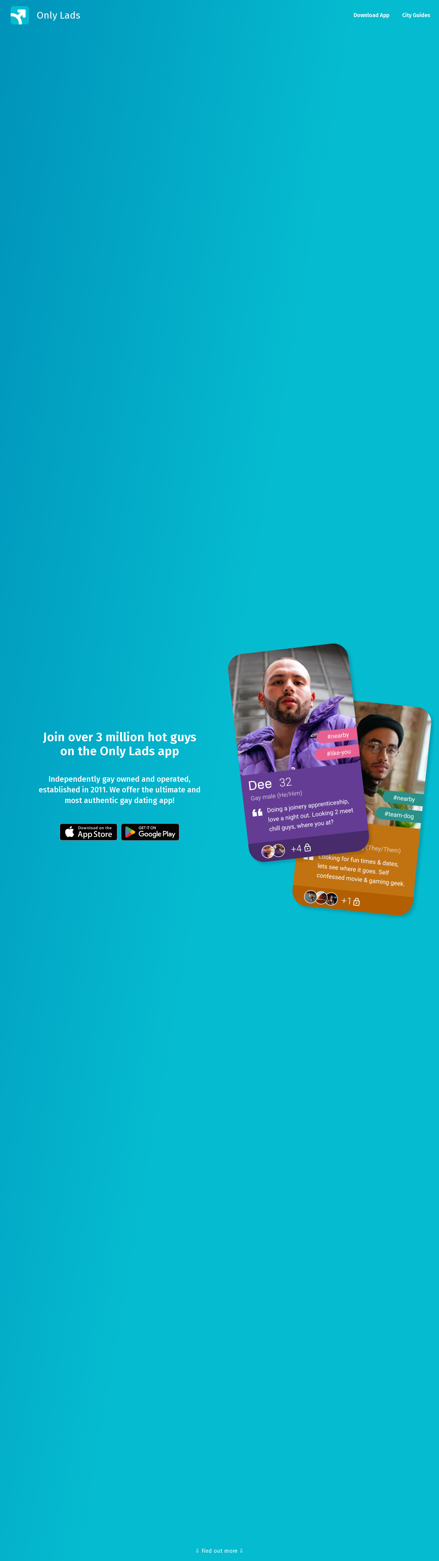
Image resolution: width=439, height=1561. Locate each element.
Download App (371, 15)
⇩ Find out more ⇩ (219, 1551)
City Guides (416, 15)
